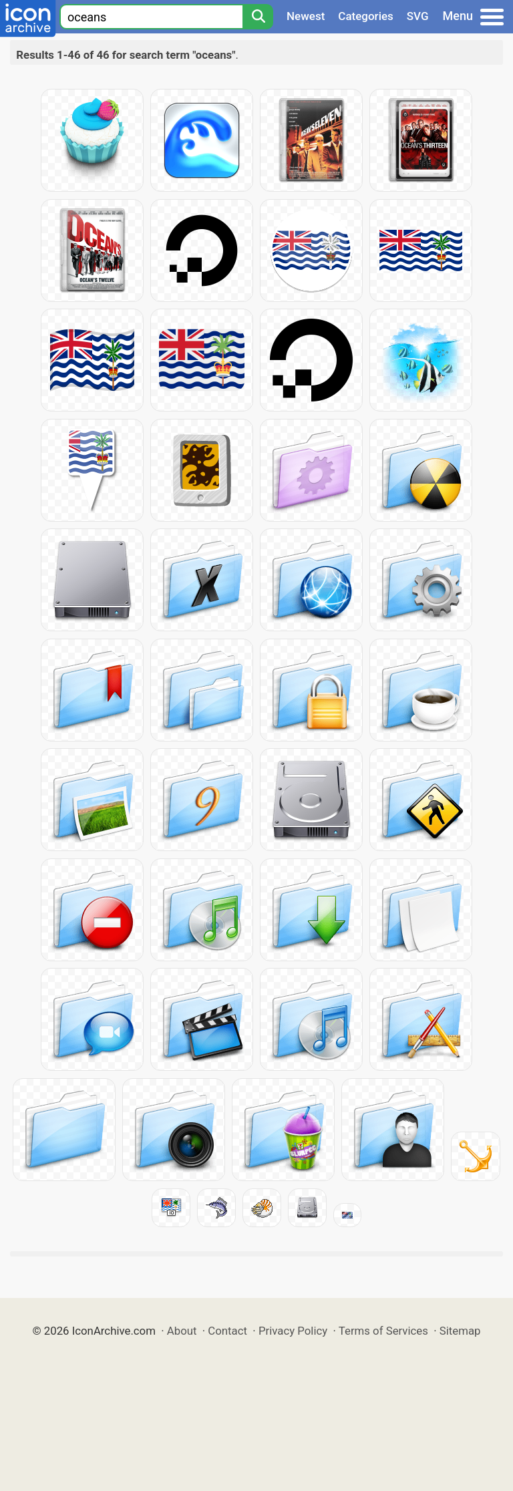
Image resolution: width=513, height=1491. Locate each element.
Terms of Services (383, 1330)
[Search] (257, 16)
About (182, 1330)
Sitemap (460, 1330)
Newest (306, 16)
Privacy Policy (293, 1330)
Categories (365, 16)
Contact (227, 1330)
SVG (418, 16)
